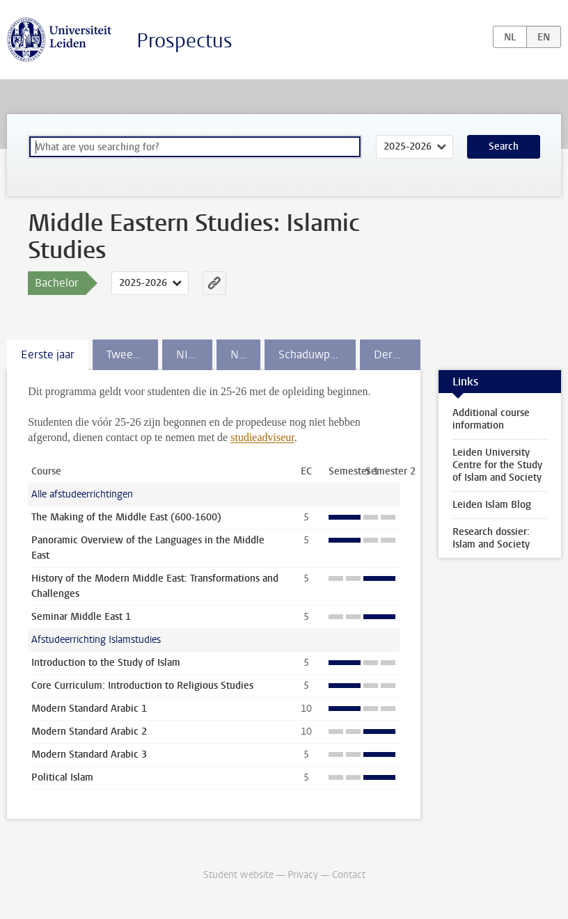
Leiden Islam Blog (491, 504)
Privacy (302, 874)
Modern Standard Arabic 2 (89, 731)
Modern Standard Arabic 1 (89, 708)
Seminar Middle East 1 (81, 616)
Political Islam (62, 777)
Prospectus (184, 41)
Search (504, 146)
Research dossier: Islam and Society (491, 538)
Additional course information (491, 419)
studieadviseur (262, 437)
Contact (348, 874)
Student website (238, 874)
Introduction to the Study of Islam (105, 662)
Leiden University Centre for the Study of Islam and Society (497, 465)
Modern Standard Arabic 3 (89, 754)
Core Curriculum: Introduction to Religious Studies (142, 685)
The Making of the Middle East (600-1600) (126, 517)
